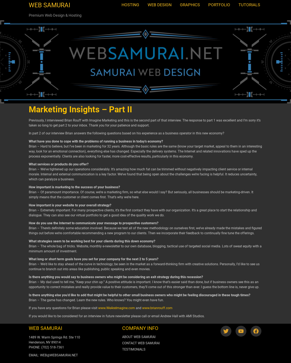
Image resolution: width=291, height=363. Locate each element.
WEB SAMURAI (49, 5)
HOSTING (130, 4)
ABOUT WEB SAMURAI (139, 337)
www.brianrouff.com (157, 308)
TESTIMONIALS (134, 349)
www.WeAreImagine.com (116, 308)
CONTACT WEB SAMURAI (141, 343)
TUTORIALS (249, 4)
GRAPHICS (190, 4)
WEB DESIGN (160, 4)
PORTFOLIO (219, 4)
